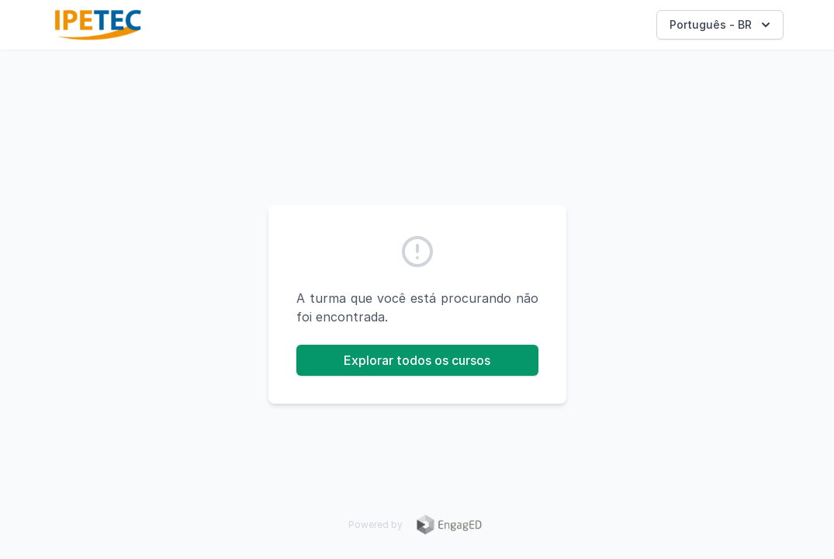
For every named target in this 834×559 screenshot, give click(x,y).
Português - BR (721, 25)
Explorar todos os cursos (417, 360)
